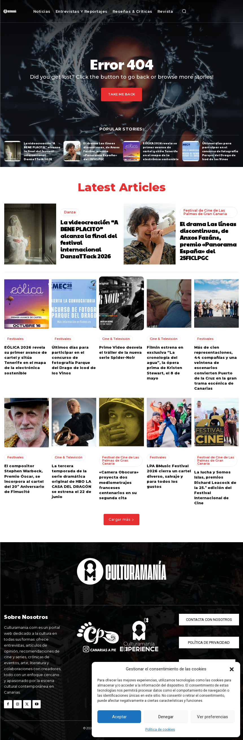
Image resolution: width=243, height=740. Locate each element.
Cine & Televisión (116, 338)
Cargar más (121, 519)
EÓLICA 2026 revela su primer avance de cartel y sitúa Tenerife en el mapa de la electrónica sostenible (161, 151)
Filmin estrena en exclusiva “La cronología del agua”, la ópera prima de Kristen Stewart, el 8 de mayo (165, 362)
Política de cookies (160, 730)
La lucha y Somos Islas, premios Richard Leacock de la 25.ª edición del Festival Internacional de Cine (215, 487)
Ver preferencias (212, 716)
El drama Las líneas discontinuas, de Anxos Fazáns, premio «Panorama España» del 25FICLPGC (101, 151)
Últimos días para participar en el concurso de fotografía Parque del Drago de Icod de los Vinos (220, 151)
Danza (70, 212)
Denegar (166, 716)
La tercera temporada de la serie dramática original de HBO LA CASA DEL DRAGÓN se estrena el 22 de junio (71, 481)
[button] (232, 669)
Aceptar (119, 716)
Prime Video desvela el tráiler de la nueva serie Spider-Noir (120, 352)
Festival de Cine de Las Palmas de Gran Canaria (205, 212)
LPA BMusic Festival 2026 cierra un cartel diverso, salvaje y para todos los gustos (169, 476)
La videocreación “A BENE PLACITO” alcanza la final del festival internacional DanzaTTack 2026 (42, 151)
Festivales (15, 338)
